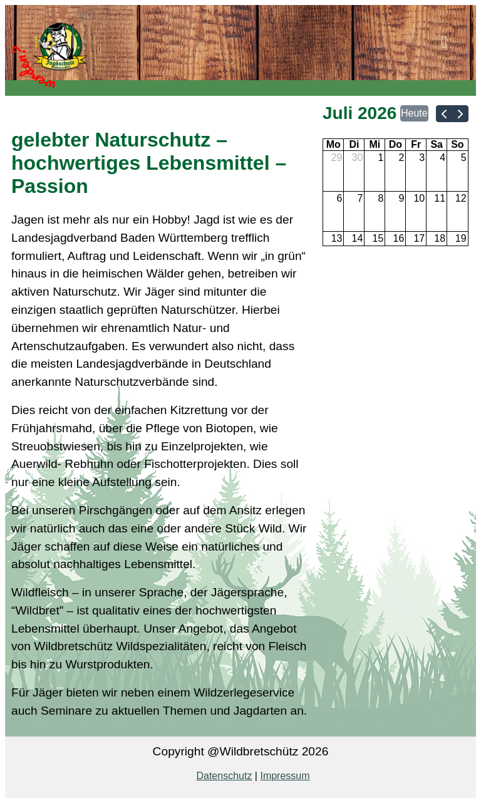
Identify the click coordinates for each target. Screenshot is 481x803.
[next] (460, 113)
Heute (414, 113)
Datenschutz (224, 775)
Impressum (284, 775)
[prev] (444, 113)
